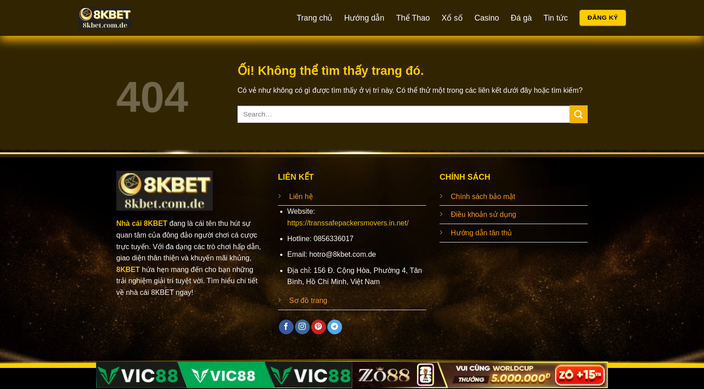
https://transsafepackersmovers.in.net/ (348, 223)
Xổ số (451, 17)
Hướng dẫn (364, 17)
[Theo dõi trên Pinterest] (318, 327)
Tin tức (556, 17)
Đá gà (521, 17)
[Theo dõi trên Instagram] (302, 327)
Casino (487, 17)
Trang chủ (315, 17)
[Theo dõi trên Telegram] (334, 327)
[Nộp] (579, 114)
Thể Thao (413, 17)
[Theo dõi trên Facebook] (286, 327)
